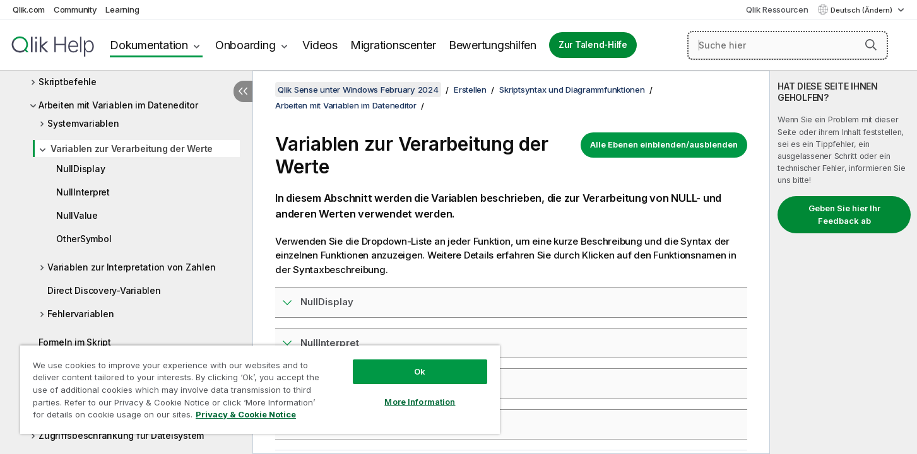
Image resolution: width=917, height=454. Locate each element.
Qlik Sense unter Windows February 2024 (358, 89)
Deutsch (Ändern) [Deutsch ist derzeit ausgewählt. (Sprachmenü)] (862, 10)
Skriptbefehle (67, 81)
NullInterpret (83, 192)
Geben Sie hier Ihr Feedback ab (844, 214)
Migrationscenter (393, 45)
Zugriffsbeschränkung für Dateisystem (121, 435)
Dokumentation (149, 45)
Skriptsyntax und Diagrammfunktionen (571, 89)
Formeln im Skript (74, 342)
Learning (122, 9)
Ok (419, 371)
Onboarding (245, 45)
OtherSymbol (83, 238)
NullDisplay (80, 168)
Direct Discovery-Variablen (104, 290)
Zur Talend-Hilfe (593, 45)
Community (75, 9)
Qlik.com (29, 9)
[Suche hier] (788, 45)
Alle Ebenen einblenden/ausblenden (664, 144)
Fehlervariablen (80, 313)
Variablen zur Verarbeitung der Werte (131, 148)
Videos (320, 45)
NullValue (77, 215)
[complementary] (843, 262)
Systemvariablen (83, 123)
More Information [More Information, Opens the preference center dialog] (419, 402)
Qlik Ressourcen (777, 9)
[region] (260, 389)
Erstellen (470, 89)
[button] (870, 44)
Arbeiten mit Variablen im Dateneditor (118, 105)
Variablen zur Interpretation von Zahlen (131, 267)
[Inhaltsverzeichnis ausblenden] (243, 91)
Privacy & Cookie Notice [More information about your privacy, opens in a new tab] (246, 414)
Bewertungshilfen (492, 45)
